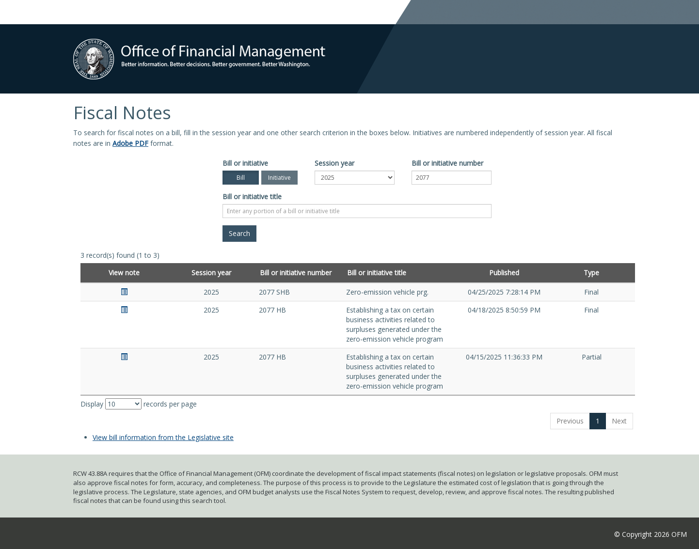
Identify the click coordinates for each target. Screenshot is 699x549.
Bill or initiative (245, 163)
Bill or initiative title (252, 196)
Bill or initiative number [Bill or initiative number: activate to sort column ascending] (296, 272)
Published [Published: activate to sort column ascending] (504, 272)
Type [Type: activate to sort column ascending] (591, 272)
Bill (241, 177)
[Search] (239, 233)
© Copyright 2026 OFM (650, 534)
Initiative (279, 177)
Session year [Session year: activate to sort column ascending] (211, 272)
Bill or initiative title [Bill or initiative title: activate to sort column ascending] (376, 272)
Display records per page (138, 403)
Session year (334, 163)
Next (619, 420)
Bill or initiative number (447, 163)
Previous (570, 420)
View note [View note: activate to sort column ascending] (124, 272)
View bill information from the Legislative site (163, 437)
